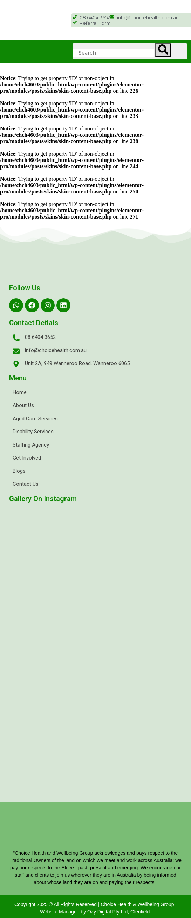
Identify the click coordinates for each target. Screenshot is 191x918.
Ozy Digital (99, 912)
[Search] (163, 50)
